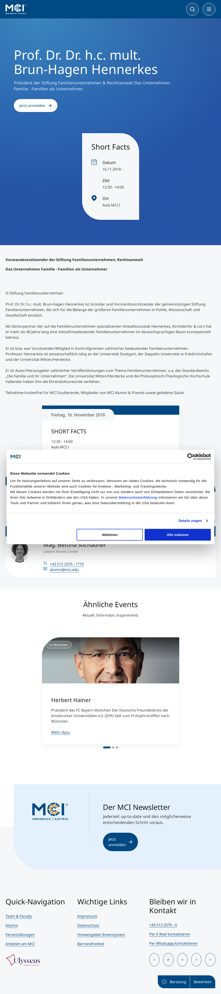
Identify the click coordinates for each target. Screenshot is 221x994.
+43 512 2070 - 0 (163, 924)
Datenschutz (88, 925)
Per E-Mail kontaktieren (169, 934)
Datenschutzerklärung (138, 497)
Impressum (87, 916)
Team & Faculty (19, 916)
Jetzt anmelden (35, 105)
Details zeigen (190, 521)
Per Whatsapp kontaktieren (173, 943)
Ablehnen (110, 535)
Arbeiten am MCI (20, 943)
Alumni (12, 925)
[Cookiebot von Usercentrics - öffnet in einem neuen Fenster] (190, 456)
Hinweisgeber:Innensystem (101, 934)
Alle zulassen (178, 535)
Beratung (173, 982)
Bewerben (203, 981)
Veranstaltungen (20, 934)
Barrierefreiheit (90, 943)
